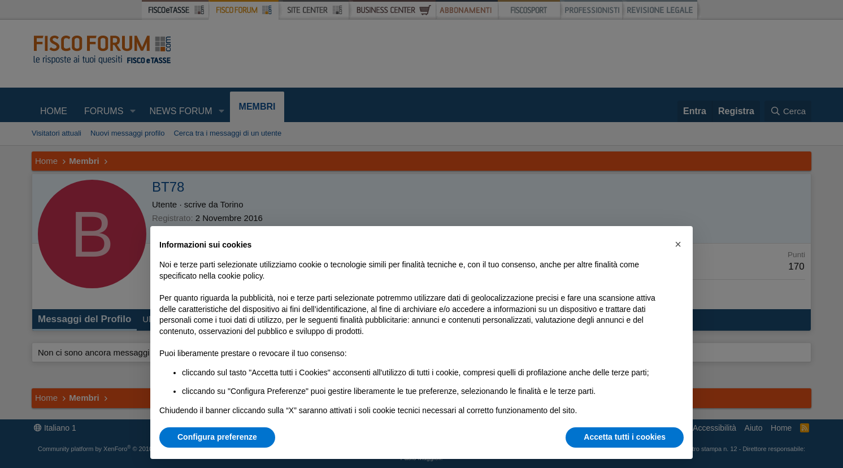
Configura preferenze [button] (217, 436)
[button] (678, 244)
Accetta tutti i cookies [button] (625, 436)
